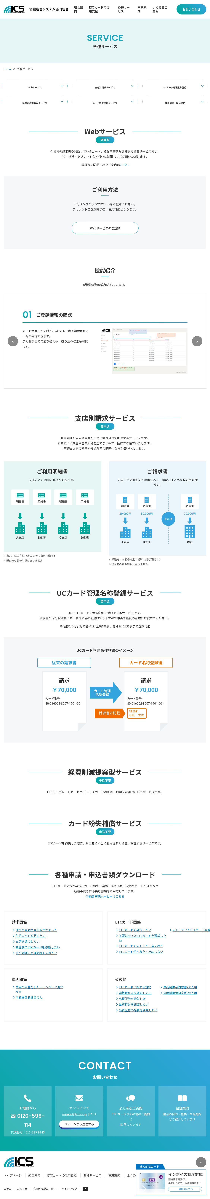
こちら (124, 164)
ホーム (8, 69)
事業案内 (142, 9)
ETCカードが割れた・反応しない (141, 951)
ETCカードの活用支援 (99, 9)
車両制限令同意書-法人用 (180, 987)
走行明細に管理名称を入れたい (36, 953)
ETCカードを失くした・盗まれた (141, 946)
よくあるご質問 (160, 9)
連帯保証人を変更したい (135, 993)
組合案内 (78, 9)
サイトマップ (69, 1188)
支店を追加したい (27, 941)
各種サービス (124, 9)
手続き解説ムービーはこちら (105, 896)
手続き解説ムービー (44, 1188)
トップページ (13, 1175)
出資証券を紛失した (132, 998)
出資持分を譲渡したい (134, 1004)
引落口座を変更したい (30, 935)
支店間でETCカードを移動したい (38, 947)
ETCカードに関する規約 (135, 987)
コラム (8, 1188)
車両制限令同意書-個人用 (180, 993)
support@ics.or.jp (74, 1114)
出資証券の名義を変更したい (138, 1010)
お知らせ (22, 1188)
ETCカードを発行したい (135, 930)
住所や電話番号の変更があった (36, 930)
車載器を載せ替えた (29, 997)
